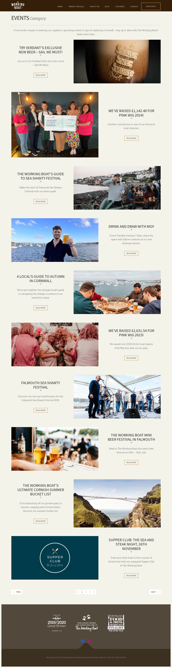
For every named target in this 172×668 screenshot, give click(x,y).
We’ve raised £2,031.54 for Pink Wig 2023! (131, 332)
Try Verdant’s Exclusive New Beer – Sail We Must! (41, 49)
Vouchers (120, 6)
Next (153, 592)
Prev (18, 592)
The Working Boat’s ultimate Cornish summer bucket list (40, 490)
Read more (41, 75)
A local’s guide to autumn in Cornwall (40, 278)
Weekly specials (76, 6)
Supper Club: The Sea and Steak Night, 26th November (131, 544)
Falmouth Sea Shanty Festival (40, 385)
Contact (134, 6)
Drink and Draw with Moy (131, 226)
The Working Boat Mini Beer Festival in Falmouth (131, 437)
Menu (60, 6)
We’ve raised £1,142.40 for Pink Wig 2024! (131, 112)
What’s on (94, 6)
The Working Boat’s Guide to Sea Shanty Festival (40, 176)
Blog (107, 6)
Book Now (151, 6)
